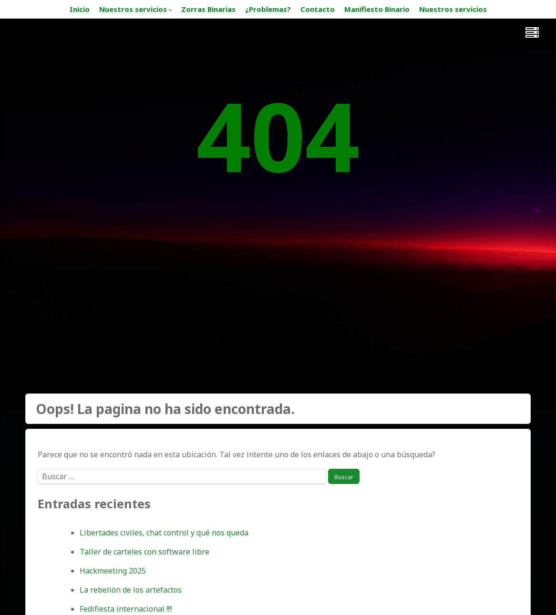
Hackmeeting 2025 (113, 570)
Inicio (80, 9)
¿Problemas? (268, 9)
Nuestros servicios (133, 9)
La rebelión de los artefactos (131, 590)
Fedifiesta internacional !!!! (126, 609)
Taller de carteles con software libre (144, 551)
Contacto (317, 9)
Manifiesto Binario (377, 9)
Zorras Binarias (208, 9)
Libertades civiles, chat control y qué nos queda (164, 532)
